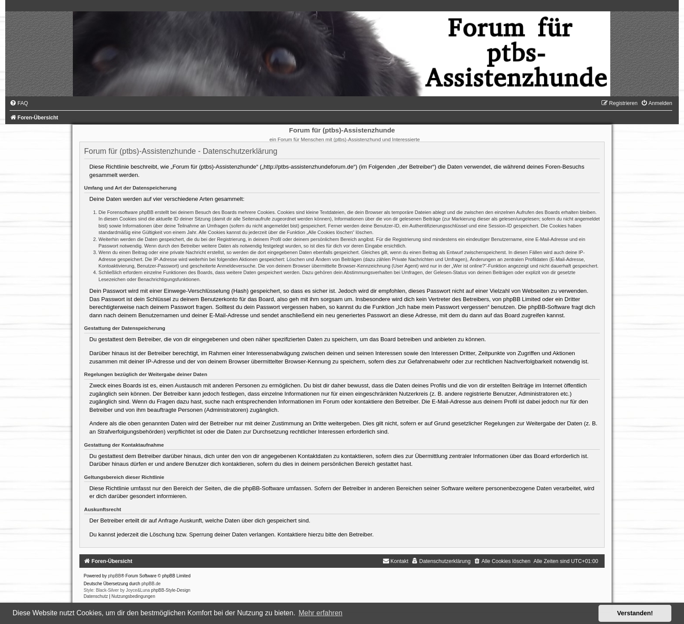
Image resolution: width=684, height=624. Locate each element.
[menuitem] (19, 103)
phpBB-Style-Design (170, 590)
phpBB (114, 575)
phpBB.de (151, 583)
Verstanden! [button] (635, 613)
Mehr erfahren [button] (320, 613)
